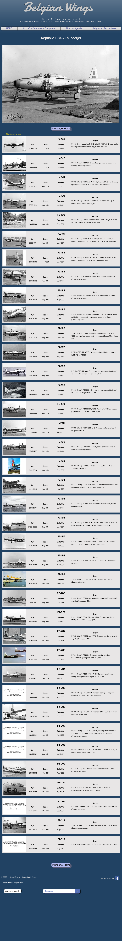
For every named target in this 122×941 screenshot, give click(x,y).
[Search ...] (57, 891)
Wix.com (35, 877)
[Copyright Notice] (13, 891)
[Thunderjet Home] (60, 128)
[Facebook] (117, 878)
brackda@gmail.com (15, 883)
